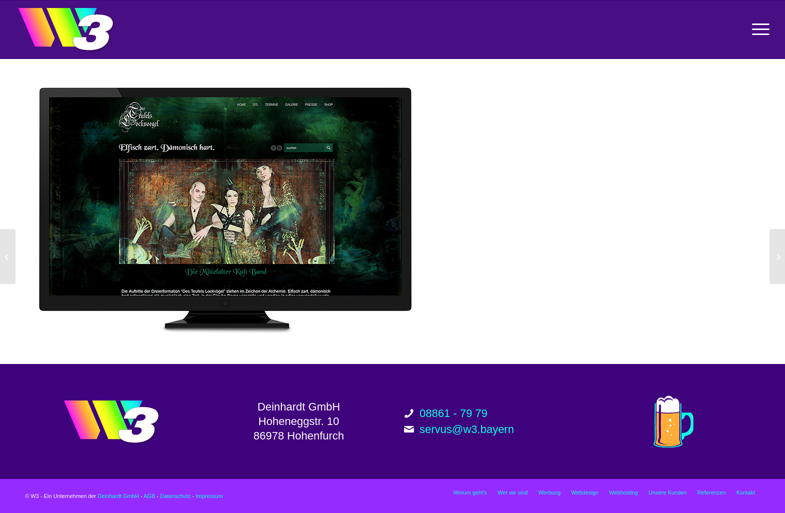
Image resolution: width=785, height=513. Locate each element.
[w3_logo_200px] (66, 30)
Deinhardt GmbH (118, 496)
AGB (149, 496)
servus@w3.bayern (467, 429)
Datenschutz (175, 496)
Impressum (209, 496)
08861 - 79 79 (454, 413)
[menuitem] (757, 29)
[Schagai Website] (8, 256)
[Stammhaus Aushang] (777, 256)
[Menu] (757, 29)
